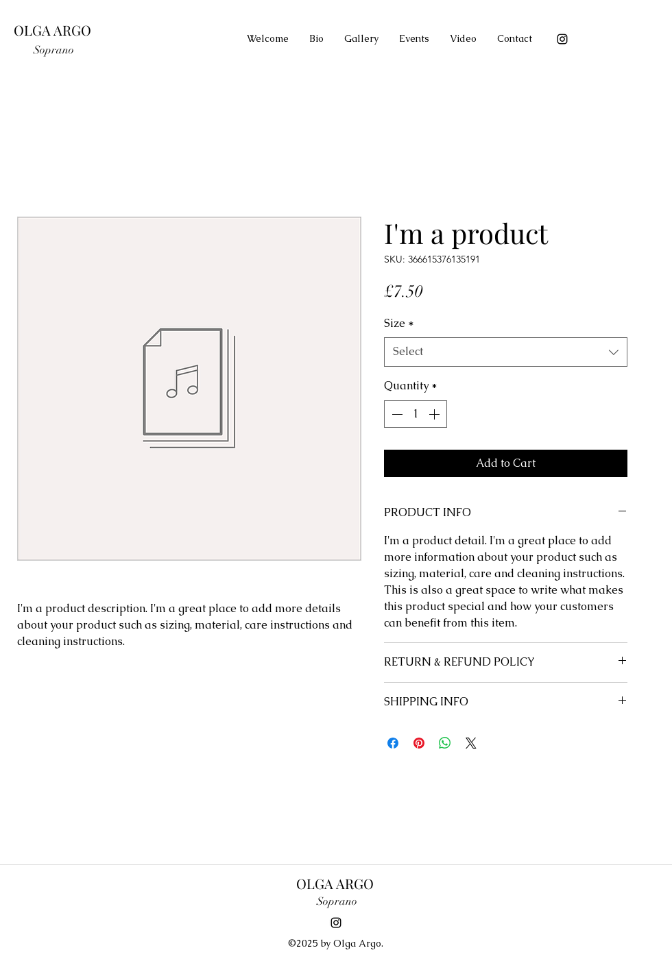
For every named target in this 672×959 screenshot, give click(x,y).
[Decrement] (395, 414)
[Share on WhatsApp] (445, 743)
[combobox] (505, 352)
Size (399, 323)
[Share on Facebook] (393, 743)
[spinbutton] (415, 414)
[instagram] (562, 39)
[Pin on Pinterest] (419, 743)
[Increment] (435, 414)
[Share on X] (471, 743)
